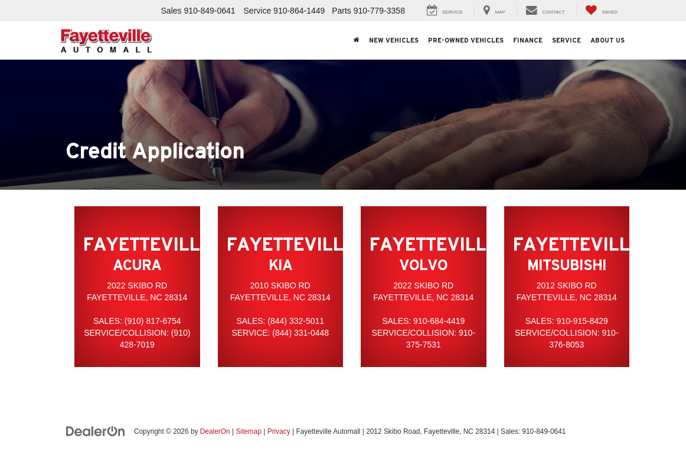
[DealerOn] (96, 431)
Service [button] (566, 40)
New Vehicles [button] (394, 40)
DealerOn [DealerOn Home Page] (215, 431)
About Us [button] (607, 40)
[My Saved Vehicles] (601, 11)
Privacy (278, 431)
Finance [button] (528, 40)
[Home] (356, 40)
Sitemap (249, 431)
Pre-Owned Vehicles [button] (466, 40)
